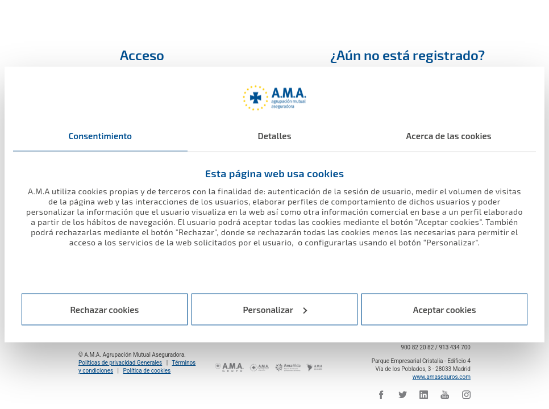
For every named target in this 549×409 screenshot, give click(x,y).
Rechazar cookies (104, 309)
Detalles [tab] (274, 136)
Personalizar (275, 309)
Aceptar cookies (444, 309)
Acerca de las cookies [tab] (449, 136)
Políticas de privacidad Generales (120, 363)
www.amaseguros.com (442, 377)
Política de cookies (147, 371)
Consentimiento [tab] (100, 136)
